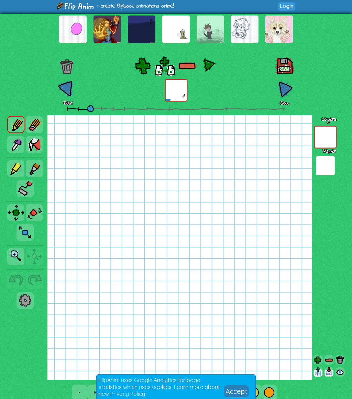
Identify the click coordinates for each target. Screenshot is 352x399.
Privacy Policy (127, 393)
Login (286, 6)
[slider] (90, 108)
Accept (236, 391)
